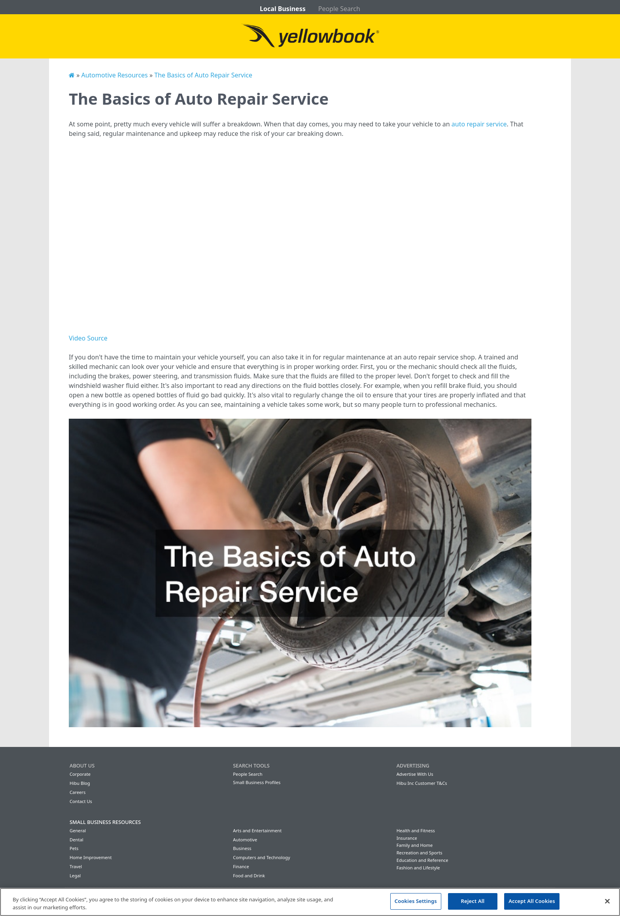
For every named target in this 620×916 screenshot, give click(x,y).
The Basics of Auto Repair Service (203, 75)
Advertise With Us (415, 774)
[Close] (607, 901)
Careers (77, 792)
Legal (75, 875)
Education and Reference (422, 860)
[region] (310, 902)
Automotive (245, 840)
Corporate (80, 774)
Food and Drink (249, 875)
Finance (241, 866)
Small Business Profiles (256, 782)
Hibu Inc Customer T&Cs (422, 783)
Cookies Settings (416, 901)
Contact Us (81, 801)
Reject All (473, 901)
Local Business (283, 8)
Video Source (88, 338)
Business (242, 848)
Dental (76, 840)
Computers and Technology (261, 857)
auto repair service (479, 124)
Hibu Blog (80, 783)
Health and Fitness (416, 830)
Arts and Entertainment (257, 830)
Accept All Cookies (531, 901)
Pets (74, 848)
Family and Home (415, 845)
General (78, 830)
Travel (76, 866)
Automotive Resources (114, 75)
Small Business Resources (105, 822)
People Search (339, 8)
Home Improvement (91, 857)
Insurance (407, 838)
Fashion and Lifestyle (418, 868)
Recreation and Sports (419, 853)
